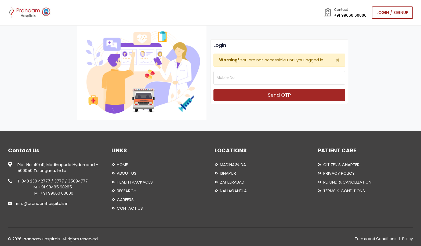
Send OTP (279, 95)
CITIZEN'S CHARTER (341, 164)
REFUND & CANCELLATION (347, 182)
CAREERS (125, 199)
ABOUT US (126, 173)
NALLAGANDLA (233, 191)
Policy (407, 238)
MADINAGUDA (233, 164)
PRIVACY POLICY (339, 173)
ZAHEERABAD (232, 182)
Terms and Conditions (375, 238)
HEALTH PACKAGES (135, 182)
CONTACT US (130, 208)
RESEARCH (126, 191)
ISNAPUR (228, 173)
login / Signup (392, 12)
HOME (122, 164)
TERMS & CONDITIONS (344, 191)
